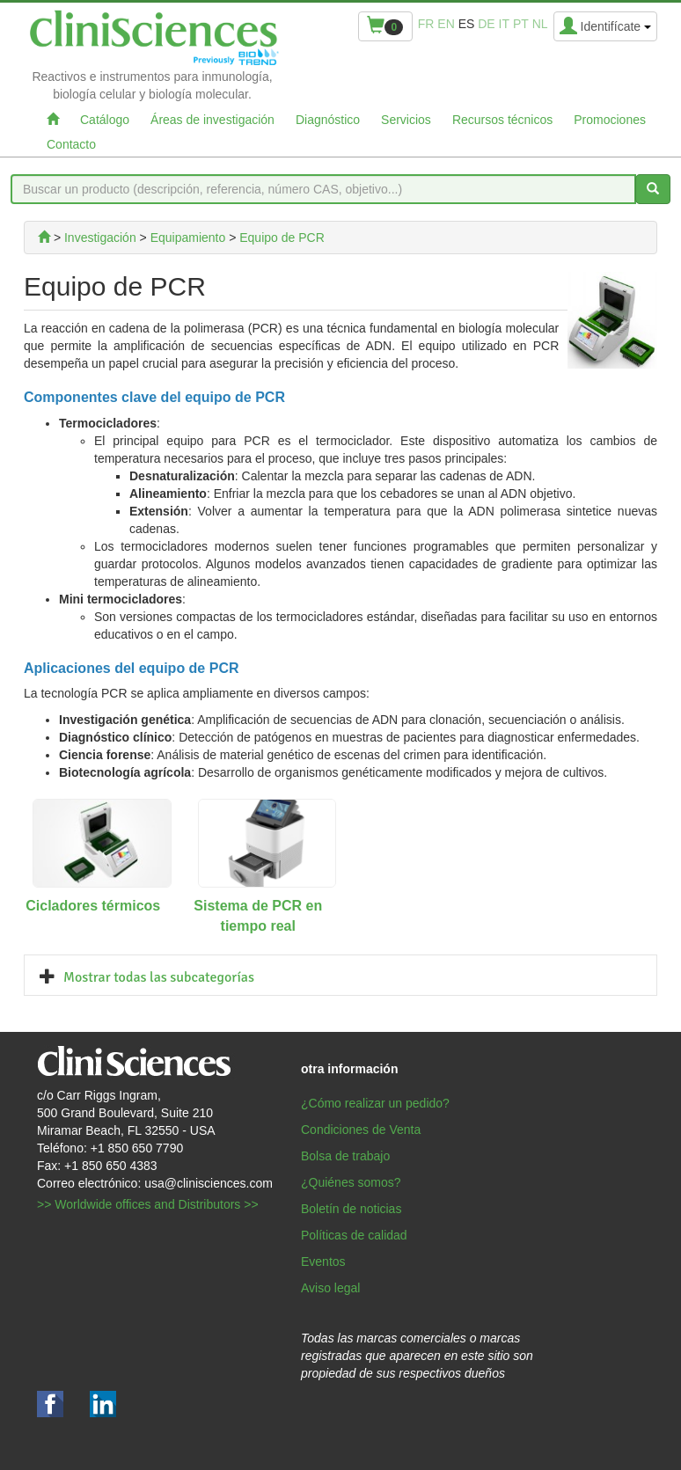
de (486, 24)
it (504, 24)
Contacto (71, 144)
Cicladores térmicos (93, 905)
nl (540, 24)
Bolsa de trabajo (345, 1156)
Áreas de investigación (212, 120)
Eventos (323, 1261)
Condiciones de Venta (361, 1130)
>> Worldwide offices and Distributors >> (148, 1204)
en (445, 24)
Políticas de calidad (354, 1235)
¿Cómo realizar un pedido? (375, 1103)
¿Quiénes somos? (351, 1182)
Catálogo (104, 120)
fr (426, 24)
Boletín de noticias (351, 1209)
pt (521, 24)
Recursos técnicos (502, 120)
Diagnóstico (328, 120)
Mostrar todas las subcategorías (158, 977)
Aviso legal (330, 1288)
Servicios (406, 120)
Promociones (610, 120)
